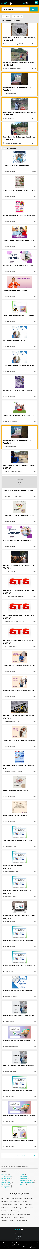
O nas (19, 1236)
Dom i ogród (18, 1204)
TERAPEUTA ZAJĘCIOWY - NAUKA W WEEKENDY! (20, 690)
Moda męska (28, 1198)
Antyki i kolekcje (16, 1208)
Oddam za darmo (18, 1217)
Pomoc (18, 1239)
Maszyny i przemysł (7, 1214)
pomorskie (23, 1178)
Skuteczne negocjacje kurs (12, 865)
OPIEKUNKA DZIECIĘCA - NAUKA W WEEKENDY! (19, 740)
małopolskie (5, 1185)
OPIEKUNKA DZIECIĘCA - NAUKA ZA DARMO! (18, 515)
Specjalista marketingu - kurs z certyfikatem (18, 1015)
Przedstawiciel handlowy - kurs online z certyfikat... (21, 915)
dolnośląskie (24, 1176)
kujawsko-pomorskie (26, 1183)
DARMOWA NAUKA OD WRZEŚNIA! (15, 290)
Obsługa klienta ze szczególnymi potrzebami (18, 365)
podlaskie (4, 1174)
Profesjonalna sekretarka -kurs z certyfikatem (19, 965)
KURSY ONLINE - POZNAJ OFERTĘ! (15, 815)
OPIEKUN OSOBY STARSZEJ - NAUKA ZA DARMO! (20, 240)
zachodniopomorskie (26, 1180)
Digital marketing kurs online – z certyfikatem (18, 315)
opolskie (22, 1185)
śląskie (22, 1174)
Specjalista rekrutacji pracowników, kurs (17, 890)
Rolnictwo (4, 1211)
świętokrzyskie (6, 1176)
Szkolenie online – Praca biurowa (14, 340)
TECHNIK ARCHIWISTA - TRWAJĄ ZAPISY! (18, 540)
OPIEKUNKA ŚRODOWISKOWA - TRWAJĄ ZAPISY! (20, 665)
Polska (3, 1171)
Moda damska (17, 1198)
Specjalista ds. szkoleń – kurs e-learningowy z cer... (21, 1140)
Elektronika (4, 1208)
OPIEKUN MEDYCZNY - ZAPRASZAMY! (16, 165)
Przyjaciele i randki (23, 1220)
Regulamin (18, 1234)
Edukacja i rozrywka (23, 1214)
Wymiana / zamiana (7, 1220)
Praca (25, 1201)
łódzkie (3, 1180)
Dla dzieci (4, 1201)
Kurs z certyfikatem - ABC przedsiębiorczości (19, 1065)
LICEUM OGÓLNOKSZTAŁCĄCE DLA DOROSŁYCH (20, 415)
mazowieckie (5, 1178)
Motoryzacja (5, 1198)
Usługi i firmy (15, 1211)
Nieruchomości (15, 1201)
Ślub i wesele (28, 1208)
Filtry (6, 16)
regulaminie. (32, 1247)
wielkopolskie (5, 1187)
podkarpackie (5, 1183)
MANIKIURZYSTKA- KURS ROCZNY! (15, 790)
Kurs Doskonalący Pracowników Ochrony (17, 87)
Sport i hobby (5, 1217)
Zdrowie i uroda (6, 1204)
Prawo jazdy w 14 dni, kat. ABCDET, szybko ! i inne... (21, 490)
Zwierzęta (28, 1204)
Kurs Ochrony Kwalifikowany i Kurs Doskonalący (19, 38)
